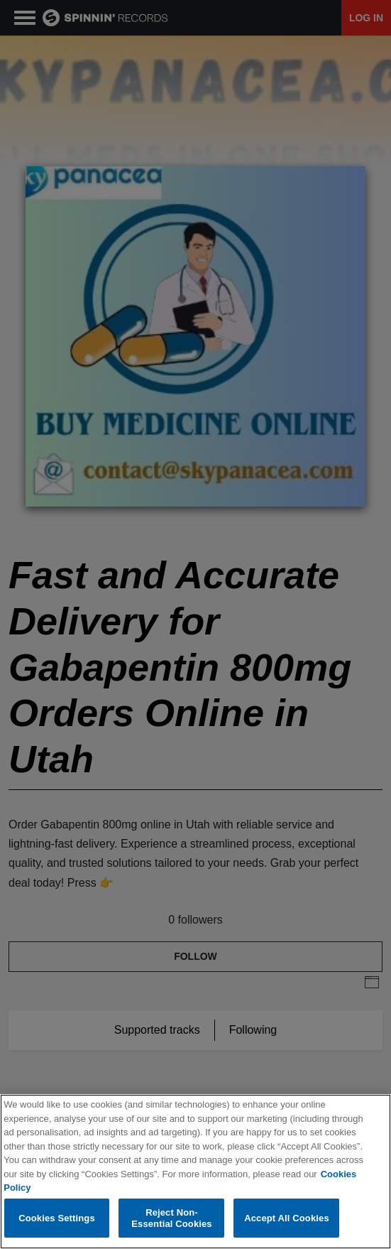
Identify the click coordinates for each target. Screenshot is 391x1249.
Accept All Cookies (286, 1218)
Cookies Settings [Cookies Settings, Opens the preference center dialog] (56, 1218)
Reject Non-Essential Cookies (171, 1219)
